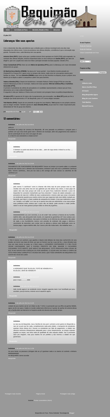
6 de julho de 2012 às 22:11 (29, 286)
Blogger (71, 413)
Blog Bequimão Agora (90, 94)
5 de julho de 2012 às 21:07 (29, 277)
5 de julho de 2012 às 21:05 (24, 303)
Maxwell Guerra (87, 106)
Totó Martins (86, 102)
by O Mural (82, 36)
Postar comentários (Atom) (43, 400)
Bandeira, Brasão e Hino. (40, 30)
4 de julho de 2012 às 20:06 (24, 163)
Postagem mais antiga (67, 394)
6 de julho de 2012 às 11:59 (24, 348)
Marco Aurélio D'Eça (89, 87)
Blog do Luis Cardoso (90, 98)
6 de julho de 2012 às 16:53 (29, 321)
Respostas (14, 143)
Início (8, 30)
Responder (12, 139)
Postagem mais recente (13, 394)
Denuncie (56, 30)
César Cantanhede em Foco (89, 52)
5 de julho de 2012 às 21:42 (29, 147)
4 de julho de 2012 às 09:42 (24, 124)
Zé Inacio (85, 91)
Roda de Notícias (86, 46)
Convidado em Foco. (21, 30)
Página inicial (40, 394)
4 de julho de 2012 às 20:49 (24, 237)
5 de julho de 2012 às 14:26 (29, 184)
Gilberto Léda (87, 83)
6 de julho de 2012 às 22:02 (29, 212)
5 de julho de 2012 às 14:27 (29, 265)
